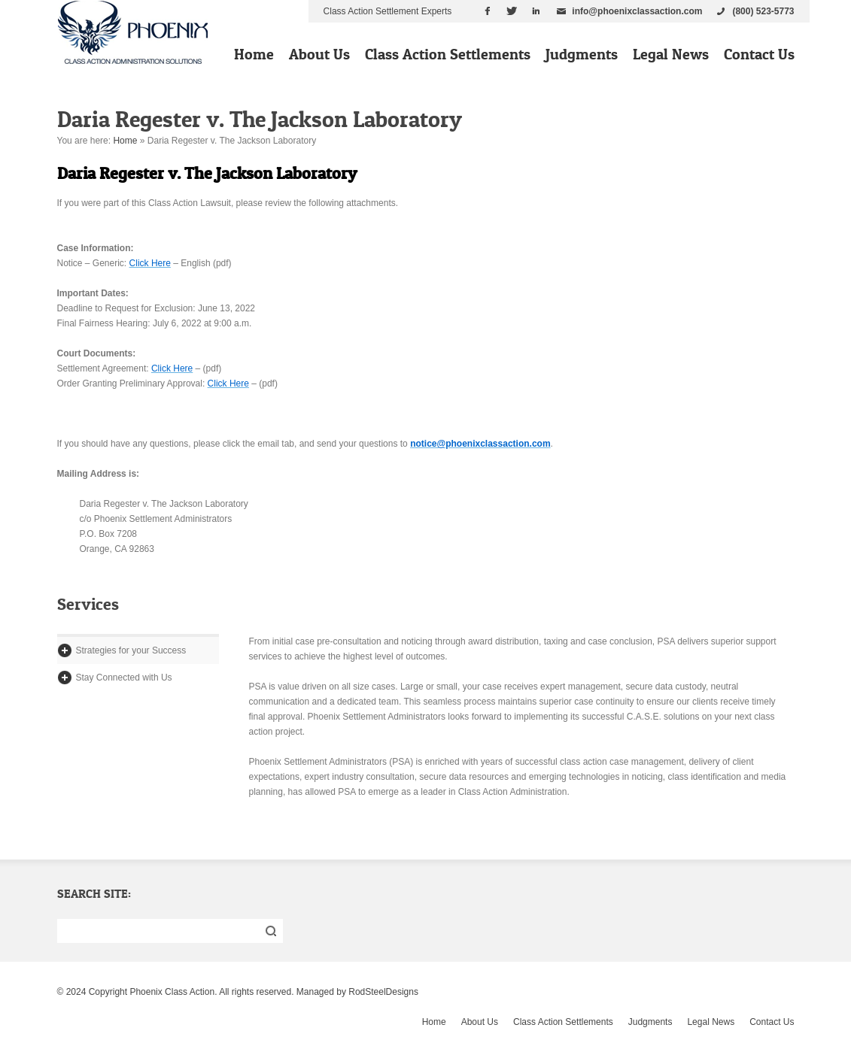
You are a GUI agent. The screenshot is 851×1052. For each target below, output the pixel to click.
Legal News (671, 54)
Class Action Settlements (447, 54)
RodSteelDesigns (383, 992)
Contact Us (759, 54)
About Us (319, 54)
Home (254, 54)
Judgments (582, 54)
